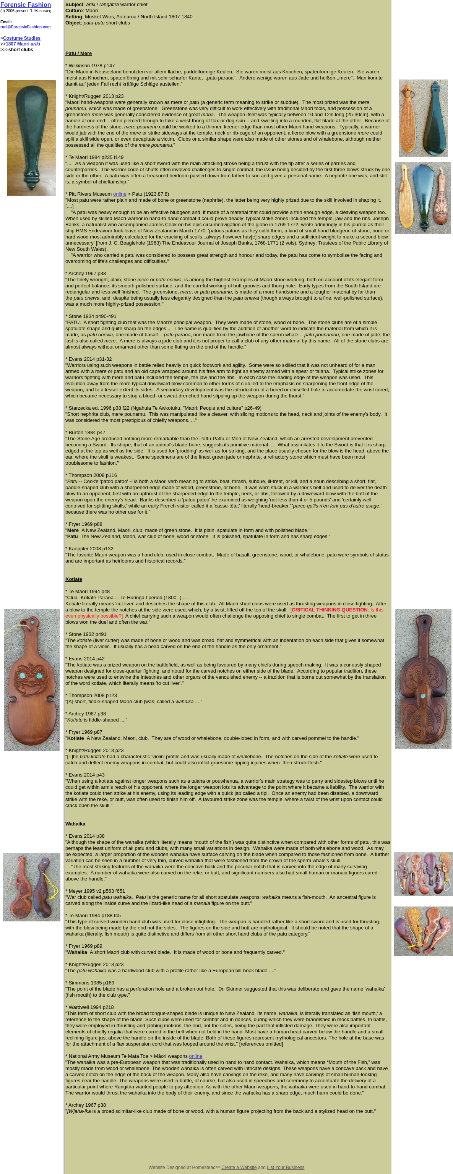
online (120, 194)
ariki (35, 44)
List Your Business (285, 1167)
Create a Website (239, 1167)
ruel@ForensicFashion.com (25, 27)
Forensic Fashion (25, 5)
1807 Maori (18, 44)
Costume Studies (22, 38)
